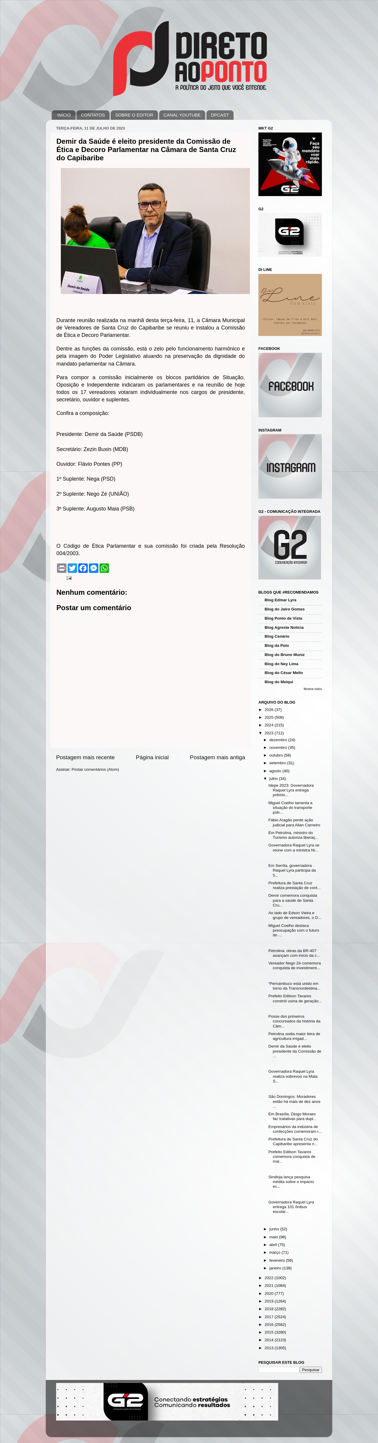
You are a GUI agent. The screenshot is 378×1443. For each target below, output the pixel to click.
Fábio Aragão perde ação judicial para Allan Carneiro (294, 822)
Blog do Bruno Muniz (285, 654)
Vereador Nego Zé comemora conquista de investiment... (294, 965)
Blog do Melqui (279, 682)
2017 (270, 1317)
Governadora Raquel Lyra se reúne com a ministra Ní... (294, 847)
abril (273, 1244)
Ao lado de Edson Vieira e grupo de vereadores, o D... (294, 915)
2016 (270, 1324)
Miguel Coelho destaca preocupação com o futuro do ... (293, 930)
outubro (276, 755)
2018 (270, 1309)
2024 (270, 725)
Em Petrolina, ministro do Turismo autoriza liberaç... (293, 835)
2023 (270, 733)
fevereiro (277, 1260)
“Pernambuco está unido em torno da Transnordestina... (294, 985)
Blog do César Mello (284, 672)
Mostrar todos (313, 689)
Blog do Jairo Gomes (285, 609)
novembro (278, 747)
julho (274, 778)
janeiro (275, 1268)
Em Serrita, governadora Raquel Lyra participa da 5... (292, 870)
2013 (270, 1348)
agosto (275, 771)
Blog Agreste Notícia (284, 627)
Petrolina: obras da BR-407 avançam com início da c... (294, 953)
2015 (270, 1332)
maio (274, 1237)
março (275, 1252)
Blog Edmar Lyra (280, 600)
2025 (270, 717)
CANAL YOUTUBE (182, 114)
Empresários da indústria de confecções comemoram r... (295, 1129)
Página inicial (152, 757)
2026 (270, 709)
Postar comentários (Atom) (95, 769)
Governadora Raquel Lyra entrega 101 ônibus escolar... (291, 1207)
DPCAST (220, 114)
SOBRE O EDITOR (134, 114)
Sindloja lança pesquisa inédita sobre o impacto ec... (291, 1182)
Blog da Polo (277, 645)
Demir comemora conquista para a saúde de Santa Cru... (292, 900)
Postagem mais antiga (217, 757)
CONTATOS (93, 114)
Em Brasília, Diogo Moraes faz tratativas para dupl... (292, 1116)
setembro (278, 763)
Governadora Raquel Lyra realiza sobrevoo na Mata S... (293, 1076)
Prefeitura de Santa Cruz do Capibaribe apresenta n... (293, 1141)
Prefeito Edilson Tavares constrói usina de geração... (295, 998)
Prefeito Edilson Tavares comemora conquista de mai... (291, 1157)
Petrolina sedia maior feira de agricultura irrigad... (294, 1036)
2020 (270, 1293)
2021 (270, 1285)
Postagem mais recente (85, 757)
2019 (270, 1301)
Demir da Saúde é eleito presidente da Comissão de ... (294, 1051)
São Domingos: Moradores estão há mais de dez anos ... (294, 1101)
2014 (270, 1340)
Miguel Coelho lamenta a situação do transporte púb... (290, 808)
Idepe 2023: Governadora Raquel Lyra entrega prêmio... (291, 790)
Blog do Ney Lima (281, 664)
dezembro (278, 740)
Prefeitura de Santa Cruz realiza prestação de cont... (294, 885)
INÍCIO (64, 114)
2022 (270, 1278)
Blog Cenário (277, 636)
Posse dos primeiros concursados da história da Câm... (294, 1021)
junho (274, 1229)
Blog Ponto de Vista (283, 618)
